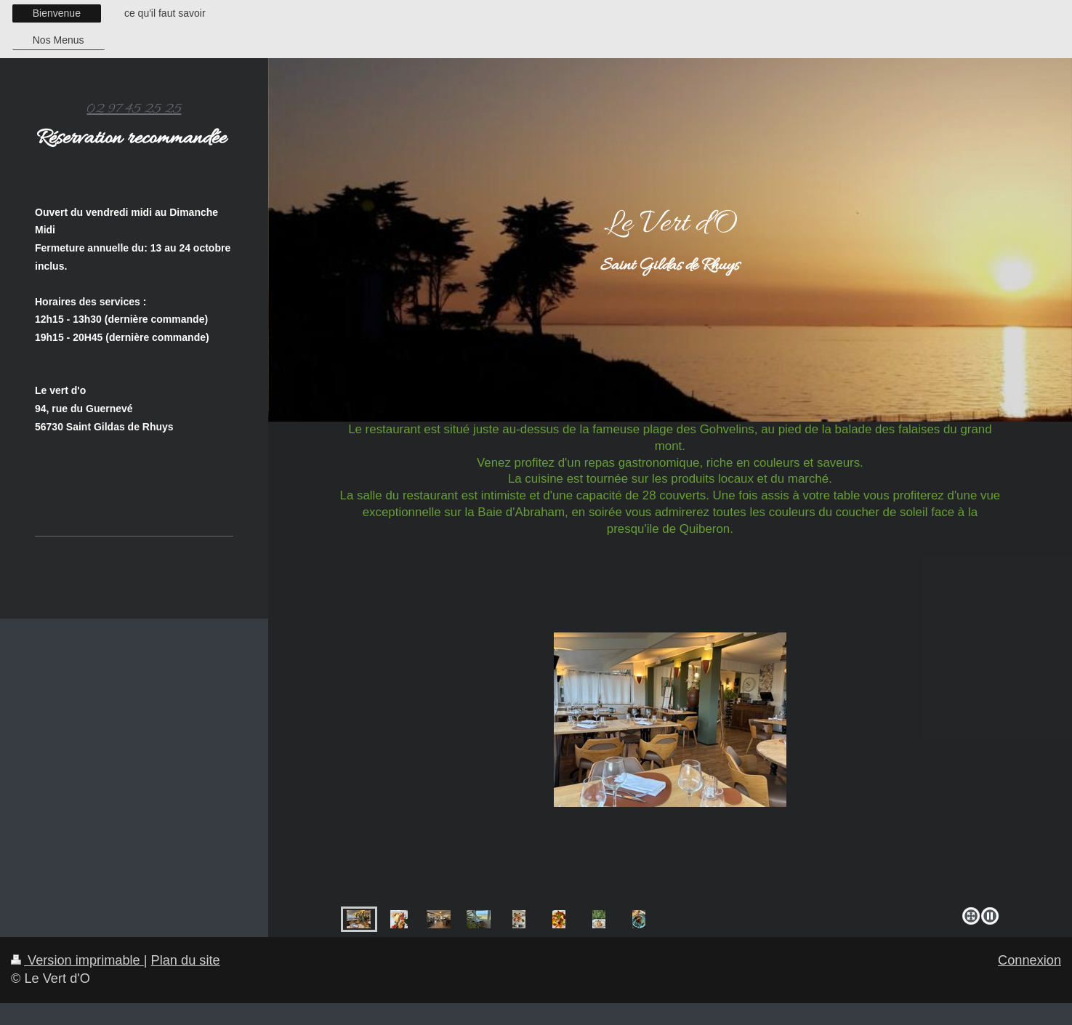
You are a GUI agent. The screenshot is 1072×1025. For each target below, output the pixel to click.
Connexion (1029, 960)
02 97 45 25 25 (133, 109)
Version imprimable (77, 960)
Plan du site (185, 960)
